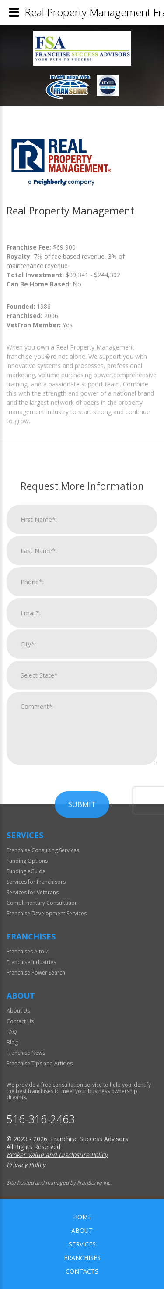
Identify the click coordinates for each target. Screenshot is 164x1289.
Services (82, 1244)
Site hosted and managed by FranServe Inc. (59, 1182)
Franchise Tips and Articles (40, 1063)
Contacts (82, 1271)
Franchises (82, 1257)
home (82, 1217)
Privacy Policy (26, 1164)
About (82, 1230)
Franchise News (26, 1053)
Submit (82, 1027)
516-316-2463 (41, 1119)
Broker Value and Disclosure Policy (57, 1154)
